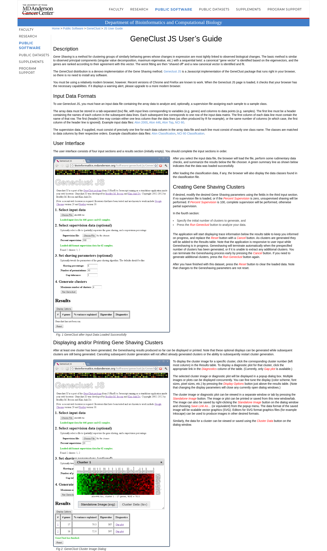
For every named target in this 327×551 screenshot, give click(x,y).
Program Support (285, 9)
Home (56, 28)
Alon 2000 (141, 122)
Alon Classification (163, 133)
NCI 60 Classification (190, 133)
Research (139, 9)
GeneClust (94, 28)
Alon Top (167, 122)
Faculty (116, 9)
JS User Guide (113, 28)
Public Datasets (214, 9)
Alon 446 (155, 122)
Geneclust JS (172, 71)
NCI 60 (179, 122)
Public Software (173, 9)
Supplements (248, 9)
